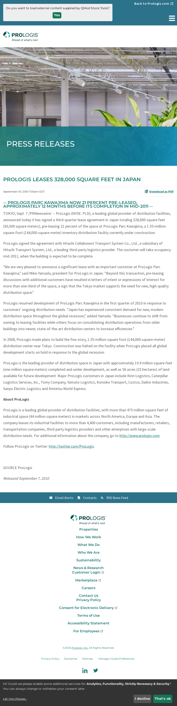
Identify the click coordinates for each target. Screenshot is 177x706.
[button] (171, 18)
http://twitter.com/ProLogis (71, 446)
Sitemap (87, 658)
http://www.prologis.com (139, 435)
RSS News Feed (117, 498)
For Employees (88, 631)
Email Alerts (64, 498)
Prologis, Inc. (80, 647)
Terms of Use (88, 615)
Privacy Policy (88, 600)
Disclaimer (71, 658)
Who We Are (89, 552)
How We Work (88, 537)
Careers (88, 588)
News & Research (88, 568)
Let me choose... (15, 699)
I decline (142, 699)
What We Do (88, 545)
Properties (88, 529)
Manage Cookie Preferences (116, 658)
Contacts (90, 498)
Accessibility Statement (88, 623)
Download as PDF (159, 191)
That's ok (163, 699)
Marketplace (88, 580)
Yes (57, 15)
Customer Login (88, 572)
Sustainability (88, 560)
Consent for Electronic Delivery (88, 608)
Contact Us (88, 596)
